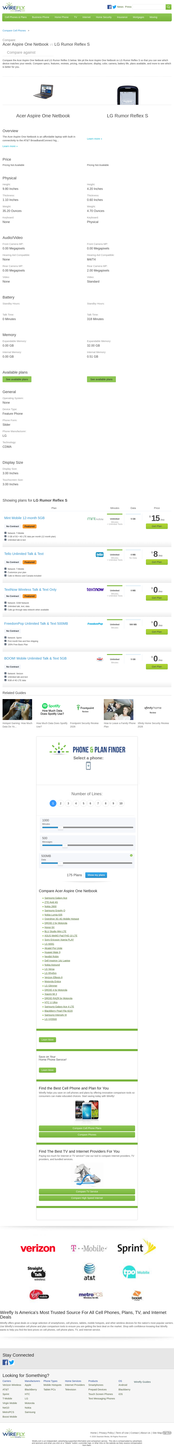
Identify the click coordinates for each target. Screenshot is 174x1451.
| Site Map (156, 1429)
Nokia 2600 (51, 906)
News (120, 6)
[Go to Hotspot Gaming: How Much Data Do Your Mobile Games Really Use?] (17, 709)
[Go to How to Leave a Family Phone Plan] (118, 709)
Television (66, 1389)
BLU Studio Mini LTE (55, 931)
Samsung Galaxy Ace (56, 898)
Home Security (104, 17)
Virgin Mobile (9, 1401)
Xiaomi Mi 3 (51, 994)
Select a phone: (88, 758)
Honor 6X (50, 927)
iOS (110, 1393)
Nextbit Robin (52, 956)
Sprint (5, 1393)
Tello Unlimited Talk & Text (24, 553)
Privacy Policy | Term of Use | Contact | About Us (124, 1429)
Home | (94, 1429)
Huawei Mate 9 (52, 952)
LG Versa (49, 969)
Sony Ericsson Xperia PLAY (59, 939)
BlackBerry (28, 1389)
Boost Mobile (9, 1413)
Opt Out (167, 1429)
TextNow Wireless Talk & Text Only (30, 589)
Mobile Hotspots (49, 1384)
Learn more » (10, 146)
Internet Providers (69, 1384)
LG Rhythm (51, 973)
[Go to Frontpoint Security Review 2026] (85, 709)
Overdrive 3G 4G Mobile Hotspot (62, 918)
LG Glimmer (51, 985)
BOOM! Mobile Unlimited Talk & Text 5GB (35, 658)
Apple (25, 1384)
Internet (86, 17)
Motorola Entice (53, 981)
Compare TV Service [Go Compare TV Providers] (87, 1191)
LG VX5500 (51, 1019)
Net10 (5, 1405)
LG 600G (49, 944)
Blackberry (114, 1389)
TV (75, 17)
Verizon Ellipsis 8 (54, 977)
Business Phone (40, 17)
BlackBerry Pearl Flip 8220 (59, 1011)
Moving (153, 17)
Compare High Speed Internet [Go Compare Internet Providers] (87, 1198)
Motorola (27, 1401)
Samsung (27, 1409)
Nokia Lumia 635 (53, 914)
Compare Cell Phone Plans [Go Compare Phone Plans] (87, 1128)
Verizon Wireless (11, 1384)
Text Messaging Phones (93, 1397)
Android (112, 1384)
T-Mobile (7, 1397)
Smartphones (88, 1384)
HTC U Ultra (51, 1002)
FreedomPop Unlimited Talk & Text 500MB (36, 623)
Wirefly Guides (130, 1381)
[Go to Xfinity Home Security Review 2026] (152, 709)
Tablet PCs (46, 1389)
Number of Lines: (87, 794)
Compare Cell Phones (14, 30)
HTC (25, 1393)
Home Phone (62, 17)
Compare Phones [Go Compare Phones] (87, 1134)
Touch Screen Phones (92, 1393)
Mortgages (138, 17)
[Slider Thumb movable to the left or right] (60, 828)
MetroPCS (8, 1409)
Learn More (47, 1039)
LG (24, 1397)
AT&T (5, 1389)
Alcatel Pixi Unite (53, 948)
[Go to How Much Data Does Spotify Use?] (51, 709)
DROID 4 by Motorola (56, 990)
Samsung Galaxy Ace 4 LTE (59, 1006)
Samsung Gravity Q (55, 910)
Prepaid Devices (90, 1389)
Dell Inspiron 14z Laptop (57, 960)
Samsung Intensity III (56, 1015)
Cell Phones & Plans (16, 17)
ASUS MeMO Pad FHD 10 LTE (61, 935)
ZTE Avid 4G (51, 902)
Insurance (122, 17)
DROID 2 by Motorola (56, 923)
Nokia (25, 1405)
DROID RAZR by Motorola (58, 998)
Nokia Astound (52, 964)
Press (128, 6)
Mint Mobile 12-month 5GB (24, 518)
